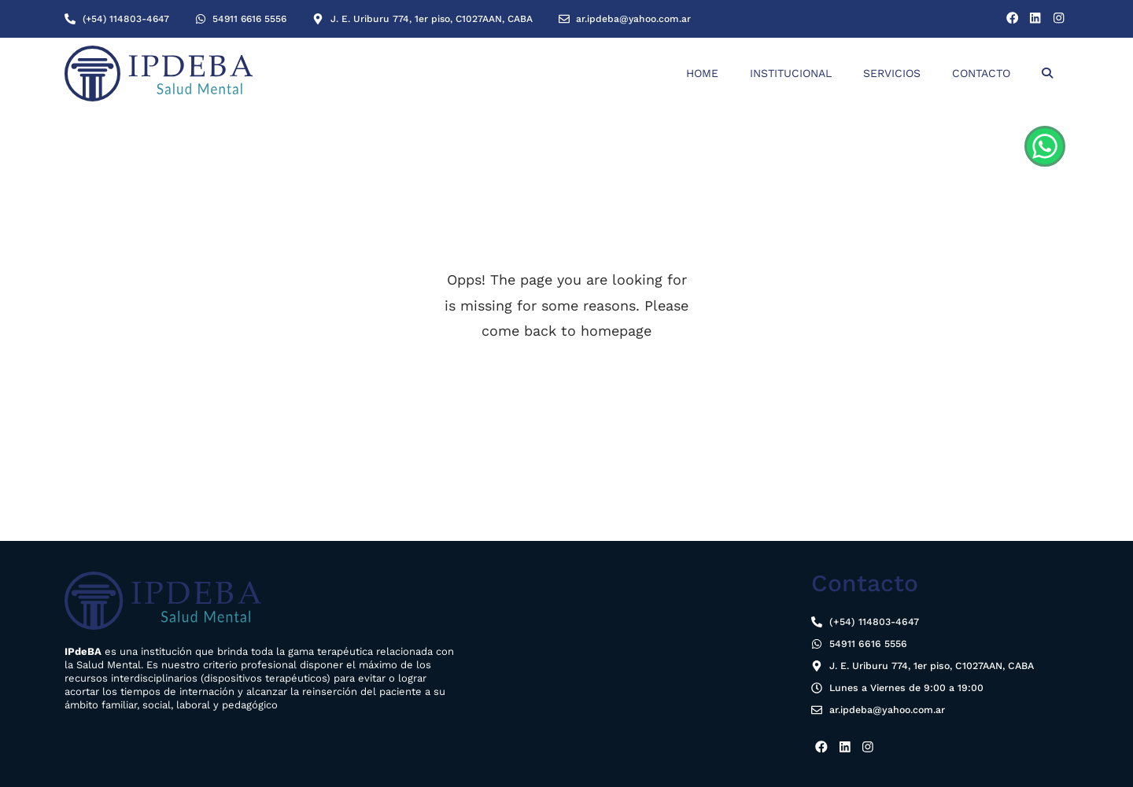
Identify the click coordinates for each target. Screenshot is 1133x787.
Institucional (791, 73)
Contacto (981, 73)
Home (702, 73)
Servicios (892, 73)
